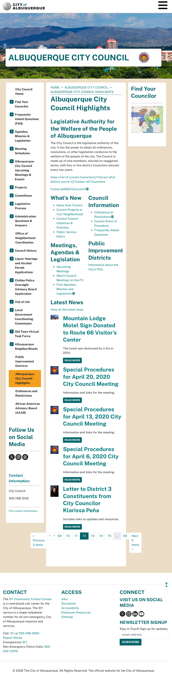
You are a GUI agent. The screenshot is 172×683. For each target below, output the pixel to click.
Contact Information (19, 478)
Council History (26, 250)
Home (55, 87)
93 (125, 536)
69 (59, 536)
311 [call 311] (12, 633)
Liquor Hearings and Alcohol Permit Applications (26, 265)
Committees (23, 195)
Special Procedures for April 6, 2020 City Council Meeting (91, 456)
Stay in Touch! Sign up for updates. (144, 629)
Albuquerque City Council (86, 87)
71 (76, 536)
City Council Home (23, 92)
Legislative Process (22, 206)
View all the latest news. (67, 309)
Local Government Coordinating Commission (24, 316)
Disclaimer (68, 603)
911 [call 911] (25, 642)
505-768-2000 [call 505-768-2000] (29, 633)
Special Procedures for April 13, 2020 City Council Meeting (92, 416)
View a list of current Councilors (72, 177)
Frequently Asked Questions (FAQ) (27, 119)
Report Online (12, 638)
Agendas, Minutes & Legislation (22, 136)
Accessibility (70, 608)
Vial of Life (22, 302)
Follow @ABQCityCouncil (68, 189)
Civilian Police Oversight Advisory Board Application (26, 287)
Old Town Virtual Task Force (27, 334)
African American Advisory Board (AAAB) (27, 408)
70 (68, 536)
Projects (21, 187)
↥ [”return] (166, 584)
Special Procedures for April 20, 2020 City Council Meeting (91, 376)
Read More (72, 360)
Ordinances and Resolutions (26, 393)
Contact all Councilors (90, 181)
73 (92, 536)
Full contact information (23, 510)
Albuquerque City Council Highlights (24, 378)
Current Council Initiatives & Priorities (67, 223)
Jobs (64, 599)
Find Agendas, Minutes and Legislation (66, 289)
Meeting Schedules (22, 151)
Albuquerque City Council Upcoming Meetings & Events (24, 170)
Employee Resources (76, 612)
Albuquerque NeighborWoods (26, 347)
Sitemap (67, 617)
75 (109, 536)
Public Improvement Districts (24, 361)
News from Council (69, 205)
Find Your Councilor (22, 104)
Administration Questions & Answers (25, 221)
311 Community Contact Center (30, 599)
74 (101, 536)
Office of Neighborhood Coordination (25, 238)
